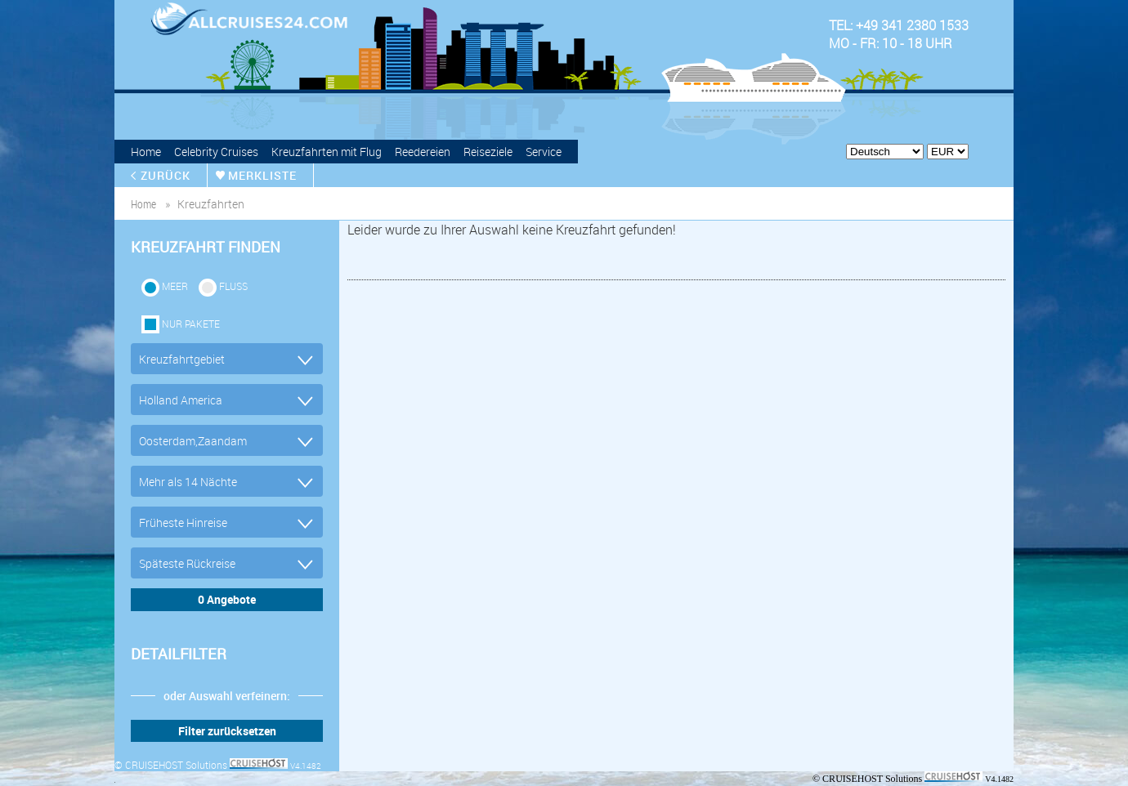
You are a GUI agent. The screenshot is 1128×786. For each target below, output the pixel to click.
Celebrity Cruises (216, 151)
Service (544, 151)
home (143, 204)
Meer (175, 286)
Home (146, 151)
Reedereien (422, 151)
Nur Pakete (191, 323)
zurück (165, 175)
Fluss (233, 286)
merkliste (262, 175)
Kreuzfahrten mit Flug (326, 151)
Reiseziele (488, 151)
